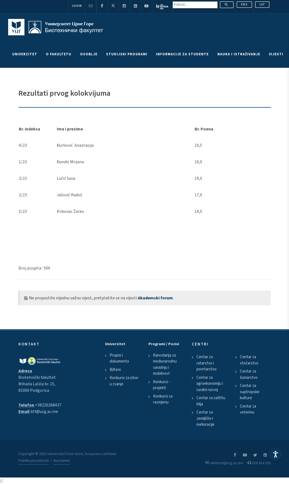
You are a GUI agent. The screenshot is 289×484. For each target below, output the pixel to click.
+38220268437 (48, 405)
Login (77, 6)
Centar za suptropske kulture (249, 392)
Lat (262, 4)
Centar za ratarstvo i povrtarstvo (206, 363)
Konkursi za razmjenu (163, 399)
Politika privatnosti (33, 460)
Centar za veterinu (248, 409)
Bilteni (115, 370)
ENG (244, 4)
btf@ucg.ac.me (44, 412)
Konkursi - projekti (161, 385)
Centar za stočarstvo (249, 360)
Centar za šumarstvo (249, 374)
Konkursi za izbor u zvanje (124, 381)
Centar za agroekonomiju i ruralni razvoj (209, 384)
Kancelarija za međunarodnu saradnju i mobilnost (165, 364)
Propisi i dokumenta (119, 358)
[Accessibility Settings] (275, 454)
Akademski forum (155, 298)
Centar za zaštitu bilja (210, 401)
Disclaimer (61, 460)
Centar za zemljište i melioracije (205, 418)
